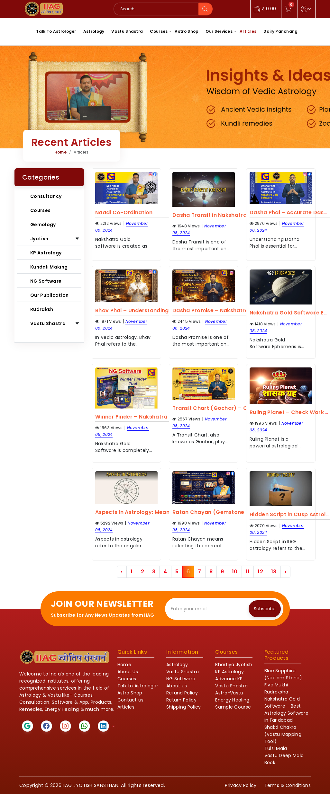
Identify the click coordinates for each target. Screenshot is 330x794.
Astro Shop (186, 31)
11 (248, 571)
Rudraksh (41, 309)
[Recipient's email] (208, 608)
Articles (248, 31)
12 (260, 571)
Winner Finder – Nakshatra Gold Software (152, 416)
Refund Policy (182, 693)
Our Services (219, 31)
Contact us (130, 700)
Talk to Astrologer (137, 686)
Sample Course (233, 707)
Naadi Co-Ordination (124, 212)
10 (235, 571)
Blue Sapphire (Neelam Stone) (283, 674)
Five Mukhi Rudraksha (276, 688)
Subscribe (265, 608)
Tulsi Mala (275, 748)
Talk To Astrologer (56, 31)
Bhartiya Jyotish (233, 664)
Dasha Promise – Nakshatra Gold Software (231, 310)
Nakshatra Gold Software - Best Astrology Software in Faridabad (286, 709)
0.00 (265, 8)
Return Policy (181, 700)
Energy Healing (232, 700)
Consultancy (45, 196)
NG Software (45, 281)
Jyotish (39, 238)
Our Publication (49, 295)
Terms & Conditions (287, 785)
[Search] (156, 9)
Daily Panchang (280, 31)
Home (60, 152)
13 (274, 571)
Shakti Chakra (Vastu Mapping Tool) (282, 734)
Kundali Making (49, 267)
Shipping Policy (183, 707)
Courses (159, 31)
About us (176, 686)
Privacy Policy (240, 785)
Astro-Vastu (229, 693)
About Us (127, 671)
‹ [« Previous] (122, 571)
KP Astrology (46, 253)
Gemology (43, 224)
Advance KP (229, 678)
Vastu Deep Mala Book (284, 759)
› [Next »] (285, 571)
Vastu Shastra (127, 31)
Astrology (94, 31)
